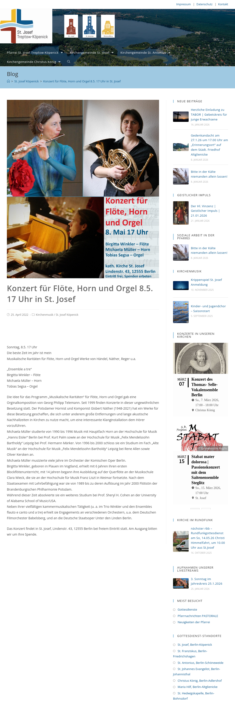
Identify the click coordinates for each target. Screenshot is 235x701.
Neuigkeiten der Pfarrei (194, 611)
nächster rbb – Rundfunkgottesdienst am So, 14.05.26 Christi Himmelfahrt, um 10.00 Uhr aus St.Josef (208, 526)
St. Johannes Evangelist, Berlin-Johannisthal (196, 660)
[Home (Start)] (8, 81)
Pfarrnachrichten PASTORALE (198, 605)
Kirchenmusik (44, 315)
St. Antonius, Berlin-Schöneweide (200, 651)
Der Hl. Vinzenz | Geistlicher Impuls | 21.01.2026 (205, 211)
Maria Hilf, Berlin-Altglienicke (198, 676)
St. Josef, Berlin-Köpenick (195, 633)
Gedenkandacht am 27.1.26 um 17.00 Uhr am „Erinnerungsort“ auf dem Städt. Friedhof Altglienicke (209, 144)
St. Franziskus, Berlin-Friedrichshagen (190, 642)
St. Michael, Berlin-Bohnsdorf (198, 694)
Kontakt (223, 4)
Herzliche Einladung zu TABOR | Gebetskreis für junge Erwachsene (209, 114)
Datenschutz (204, 4)
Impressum (183, 4)
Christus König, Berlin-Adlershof (200, 669)
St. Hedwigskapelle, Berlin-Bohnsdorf (193, 684)
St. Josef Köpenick (67, 315)
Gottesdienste (187, 598)
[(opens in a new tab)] (181, 285)
